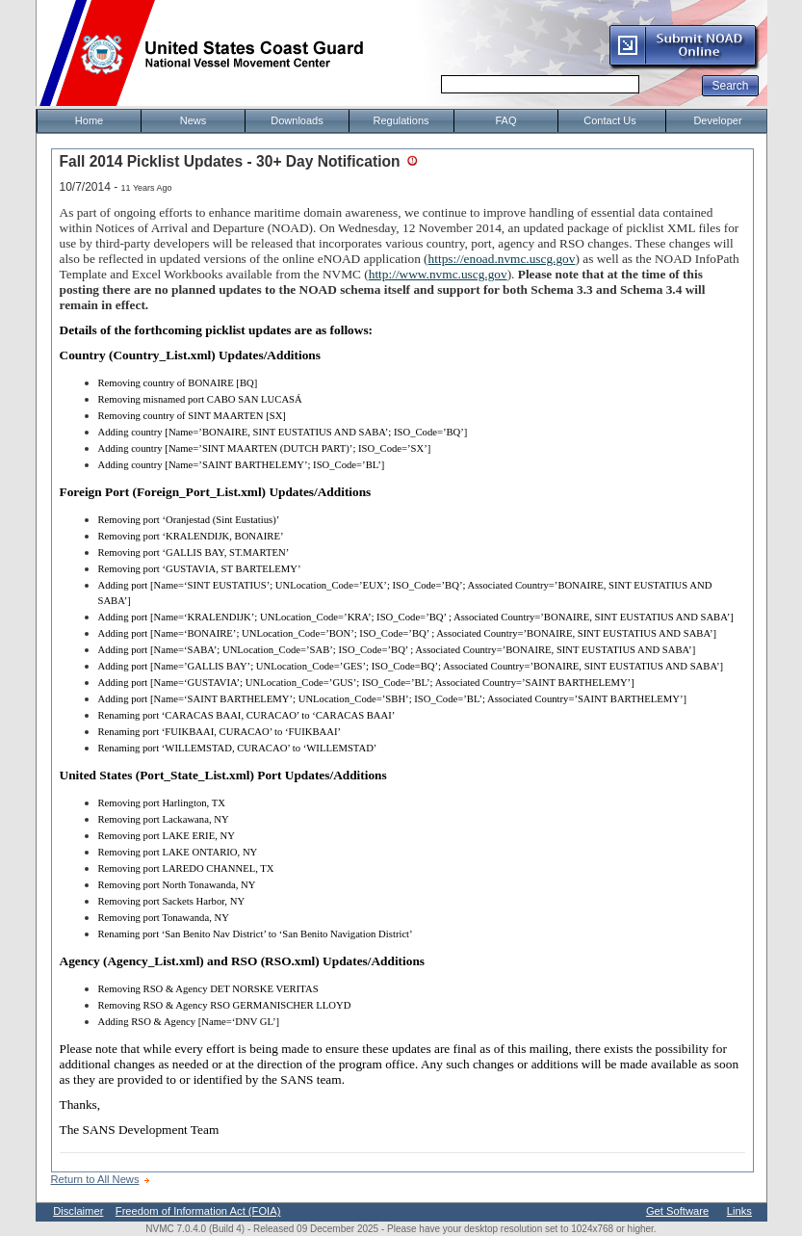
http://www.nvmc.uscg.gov (438, 274)
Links (739, 1211)
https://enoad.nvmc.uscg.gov (502, 258)
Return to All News (95, 1179)
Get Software (677, 1211)
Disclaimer (78, 1211)
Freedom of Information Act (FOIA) (198, 1211)
